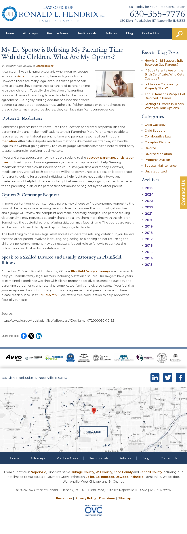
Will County (104, 472)
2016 (147, 245)
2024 (148, 194)
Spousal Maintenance (161, 165)
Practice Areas (57, 33)
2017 (147, 239)
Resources (64, 498)
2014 (147, 258)
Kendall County (151, 472)
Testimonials (87, 33)
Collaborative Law (158, 136)
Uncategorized (44, 65)
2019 (147, 226)
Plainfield (137, 477)
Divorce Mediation (158, 154)
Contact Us (150, 33)
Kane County (123, 472)
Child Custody (155, 125)
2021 (147, 213)
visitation (23, 76)
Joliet (90, 477)
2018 (147, 233)
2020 (147, 220)
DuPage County (82, 472)
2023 (147, 201)
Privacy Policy (85, 498)
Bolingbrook (105, 477)
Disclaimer (107, 498)
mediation (9, 141)
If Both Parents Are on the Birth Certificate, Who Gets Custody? (164, 74)
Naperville (38, 472)
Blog (129, 33)
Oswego (121, 477)
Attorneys (30, 33)
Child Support (155, 130)
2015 (147, 252)
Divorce (150, 148)
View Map (93, 432)
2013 (147, 265)
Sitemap (124, 498)
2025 (147, 188)
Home (9, 33)
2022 (147, 207)
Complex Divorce (157, 142)
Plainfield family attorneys (90, 271)
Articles (111, 33)
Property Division (157, 160)
